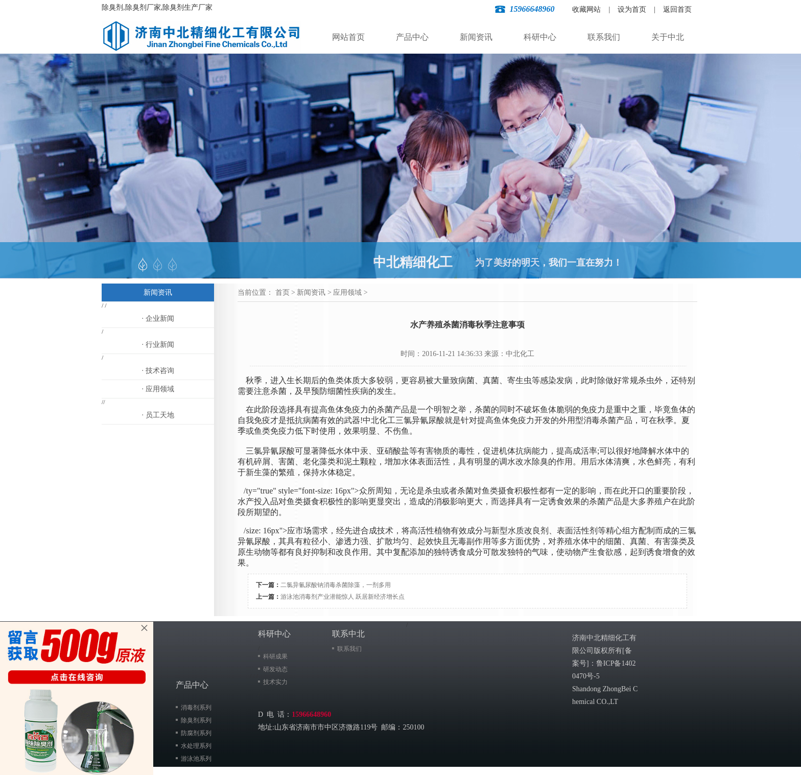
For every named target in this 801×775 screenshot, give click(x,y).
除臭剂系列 (196, 720)
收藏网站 (586, 9)
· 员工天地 (158, 415)
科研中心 (540, 37)
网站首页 (348, 37)
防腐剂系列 (196, 733)
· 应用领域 (158, 389)
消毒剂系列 (196, 707)
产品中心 (412, 37)
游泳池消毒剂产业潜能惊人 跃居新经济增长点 (342, 596)
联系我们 (603, 37)
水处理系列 (196, 745)
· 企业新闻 (158, 318)
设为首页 (632, 9)
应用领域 (347, 292)
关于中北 (667, 37)
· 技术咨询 (158, 370)
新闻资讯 (476, 37)
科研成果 (275, 656)
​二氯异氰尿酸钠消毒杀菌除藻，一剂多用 (335, 585)
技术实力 (275, 682)
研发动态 (275, 669)
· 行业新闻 (158, 344)
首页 (282, 292)
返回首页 (677, 9)
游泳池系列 (196, 758)
